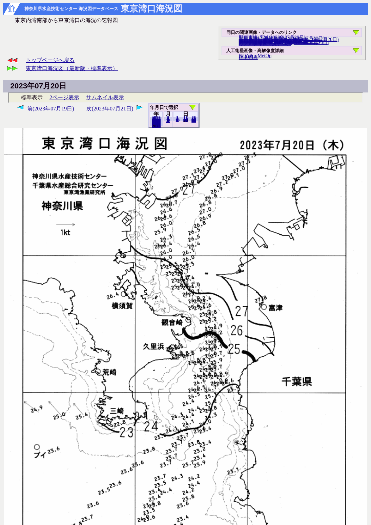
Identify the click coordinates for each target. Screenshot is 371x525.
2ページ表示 (64, 97)
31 (193, 120)
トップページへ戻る (50, 60)
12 (168, 121)
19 (185, 120)
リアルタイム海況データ (265, 43)
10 (177, 120)
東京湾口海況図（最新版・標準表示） (72, 68)
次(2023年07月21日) (109, 108)
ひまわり (248, 57)
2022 (156, 125)
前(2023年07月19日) (50, 108)
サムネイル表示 (105, 97)
